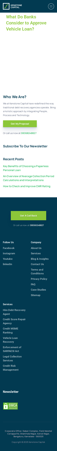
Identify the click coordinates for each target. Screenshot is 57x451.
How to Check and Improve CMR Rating (26, 186)
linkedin (7, 264)
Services (36, 253)
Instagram (9, 253)
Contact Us (37, 264)
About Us (36, 248)
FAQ (33, 284)
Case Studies (38, 289)
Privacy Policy (39, 278)
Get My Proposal (20, 123)
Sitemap (36, 295)
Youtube (7, 258)
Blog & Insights (40, 258)
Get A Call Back (28, 215)
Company (36, 242)
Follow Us (8, 242)
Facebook (8, 248)
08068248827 (28, 133)
